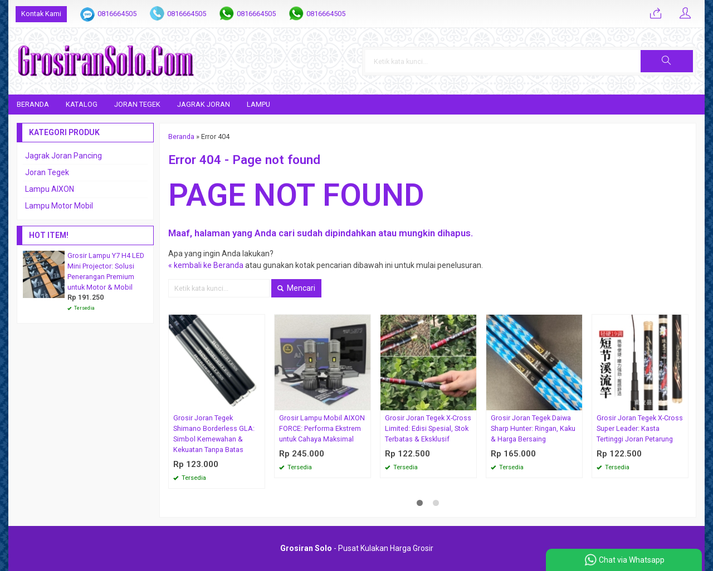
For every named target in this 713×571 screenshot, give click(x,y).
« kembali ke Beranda (205, 265)
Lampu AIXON (49, 189)
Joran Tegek (137, 104)
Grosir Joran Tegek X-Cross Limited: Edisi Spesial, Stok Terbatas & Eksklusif (428, 428)
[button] (667, 61)
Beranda (33, 104)
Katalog (81, 104)
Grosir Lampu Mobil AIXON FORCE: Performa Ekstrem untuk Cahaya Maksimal (322, 428)
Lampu (258, 104)
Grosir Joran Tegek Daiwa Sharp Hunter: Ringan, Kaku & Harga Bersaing (533, 428)
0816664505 (116, 13)
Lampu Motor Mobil (59, 205)
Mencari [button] (296, 288)
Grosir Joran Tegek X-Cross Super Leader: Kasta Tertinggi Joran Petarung (640, 428)
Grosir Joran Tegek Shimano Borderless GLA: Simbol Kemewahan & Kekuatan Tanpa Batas (214, 434)
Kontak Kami (41, 13)
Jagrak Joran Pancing (63, 155)
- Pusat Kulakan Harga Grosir (356, 548)
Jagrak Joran (203, 104)
